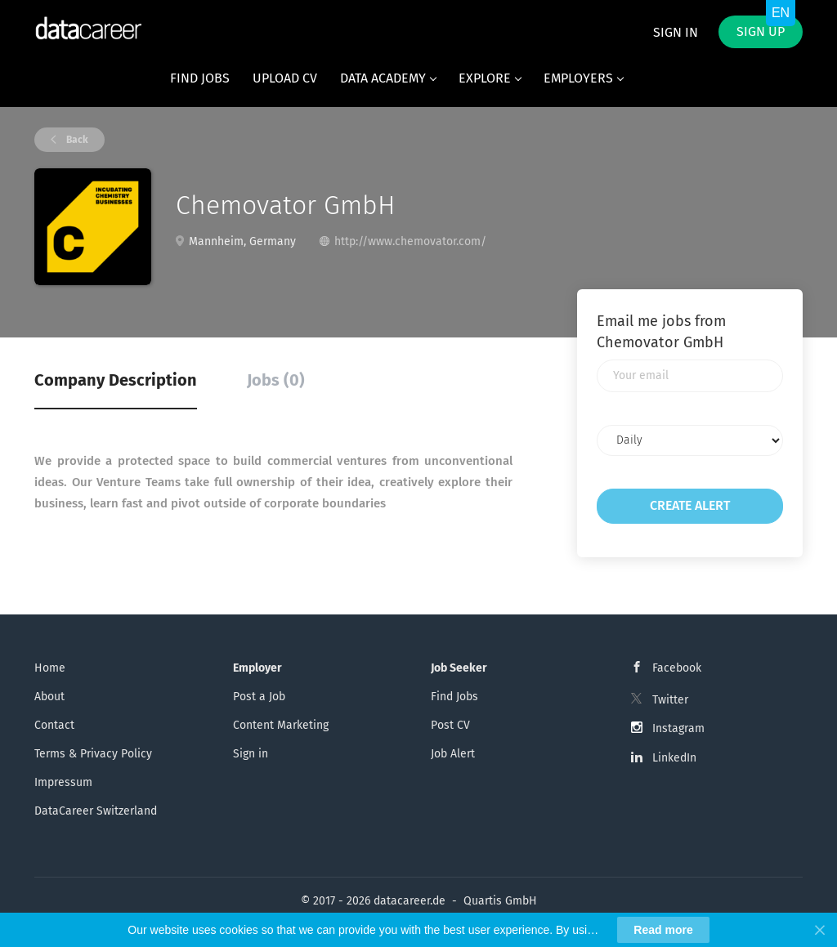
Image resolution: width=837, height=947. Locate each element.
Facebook (676, 668)
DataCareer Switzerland (95, 811)
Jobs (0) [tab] (276, 380)
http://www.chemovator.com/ (410, 241)
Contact (54, 725)
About (49, 697)
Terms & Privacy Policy (93, 754)
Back (76, 139)
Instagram (678, 728)
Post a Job (259, 697)
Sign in (675, 32)
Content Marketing (281, 725)
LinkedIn (674, 758)
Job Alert (453, 754)
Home (49, 668)
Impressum (63, 782)
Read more (662, 929)
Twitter (670, 700)
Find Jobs (454, 697)
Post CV (450, 725)
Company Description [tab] (115, 380)
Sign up (760, 31)
